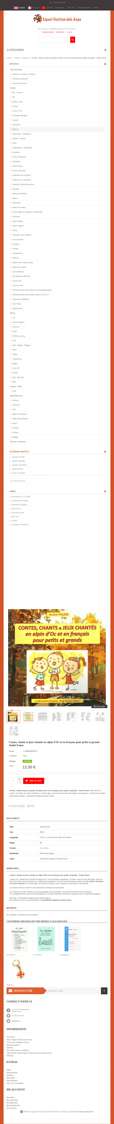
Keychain (16, 405)
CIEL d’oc (15, 517)
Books (17, 58)
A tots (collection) (19, 157)
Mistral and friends (19, 194)
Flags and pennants (20, 419)
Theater (15, 249)
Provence (16, 217)
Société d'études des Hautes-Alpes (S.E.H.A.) (30, 295)
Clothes (15, 433)
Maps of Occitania (19, 414)
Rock (14, 350)
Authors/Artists (19, 452)
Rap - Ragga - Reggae (21, 345)
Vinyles (15, 373)
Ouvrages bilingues (20, 116)
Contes (15, 106)
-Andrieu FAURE (18, 457)
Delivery (10, 1048)
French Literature (19, 171)
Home (9, 58)
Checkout (60, 32)
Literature (16, 152)
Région (15, 364)
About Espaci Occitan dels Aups (19, 1040)
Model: (12, 751)
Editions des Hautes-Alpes (22, 263)
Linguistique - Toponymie (22, 148)
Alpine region (17, 221)
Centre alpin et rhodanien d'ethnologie (27, 212)
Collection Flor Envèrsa (21, 175)
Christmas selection (20, 79)
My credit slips (12, 1100)
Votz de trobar (17, 240)
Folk (14, 341)
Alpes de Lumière (19, 267)
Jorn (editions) (18, 272)
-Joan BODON (17, 469)
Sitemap (10, 1056)
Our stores (11, 1037)
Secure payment (13, 1045)
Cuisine (15, 120)
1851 (14, 143)
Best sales (11, 1078)
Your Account (48, 32)
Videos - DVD (15, 387)
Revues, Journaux (18, 442)
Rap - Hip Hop (18, 377)
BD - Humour (17, 93)
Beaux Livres (17, 102)
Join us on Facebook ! (15, 1083)
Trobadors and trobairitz (21, 235)
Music (12, 313)
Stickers (15, 400)
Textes (15, 355)
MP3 (14, 382)
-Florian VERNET (18, 461)
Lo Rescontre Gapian (19, 501)
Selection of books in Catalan (23, 74)
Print (32, 806)
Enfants (26, 58)
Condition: (13, 756)
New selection (12, 1081)
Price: (11, 766)
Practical (15, 244)
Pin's (14, 410)
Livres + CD (17, 111)
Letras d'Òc (16, 281)
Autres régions (18, 226)
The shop (71, 8)
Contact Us (59, 8)
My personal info (13, 1106)
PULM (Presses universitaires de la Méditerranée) (32, 290)
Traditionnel (17, 359)
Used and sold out (19, 84)
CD (13, 318)
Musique (15, 189)
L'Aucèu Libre (17, 286)
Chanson (15, 327)
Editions (15, 258)
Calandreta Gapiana (19, 505)
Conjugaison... (65, 955)
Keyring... (10, 985)
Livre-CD (15, 368)
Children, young (18, 336)
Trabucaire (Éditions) (20, 299)
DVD (14, 391)
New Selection (16, 70)
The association (84, 8)
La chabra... (37, 955)
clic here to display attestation (81, 1112)
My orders (10, 1098)
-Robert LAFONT (18, 473)
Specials (10, 1075)
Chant (14, 332)
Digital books (17, 309)
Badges (15, 437)
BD (13, 97)
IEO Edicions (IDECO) (21, 276)
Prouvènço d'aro (17, 513)
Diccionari (16, 125)
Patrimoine (16, 203)
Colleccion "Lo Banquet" (21, 180)
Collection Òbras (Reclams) (23, 185)
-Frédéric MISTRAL (19, 465)
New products (12, 1073)
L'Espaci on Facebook (20, 525)
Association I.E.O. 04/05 (20, 497)
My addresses (12, 1103)
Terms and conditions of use (18, 1042)
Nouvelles (16, 162)
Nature (15, 198)
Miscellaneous (16, 396)
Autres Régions (18, 322)
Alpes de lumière (19, 208)
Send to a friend (17, 806)
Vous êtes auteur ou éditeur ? (18, 1050)
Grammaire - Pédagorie (21, 134)
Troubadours (17, 253)
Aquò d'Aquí (16, 509)
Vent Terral (16, 304)
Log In (69, 32)
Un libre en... (12, 955)
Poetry (15, 231)
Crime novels (17, 166)
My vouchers (12, 1108)
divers (14, 423)
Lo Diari (14, 521)
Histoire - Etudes (19, 139)
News (96, 8)
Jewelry (15, 428)
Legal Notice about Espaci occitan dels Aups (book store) (29, 1053)
